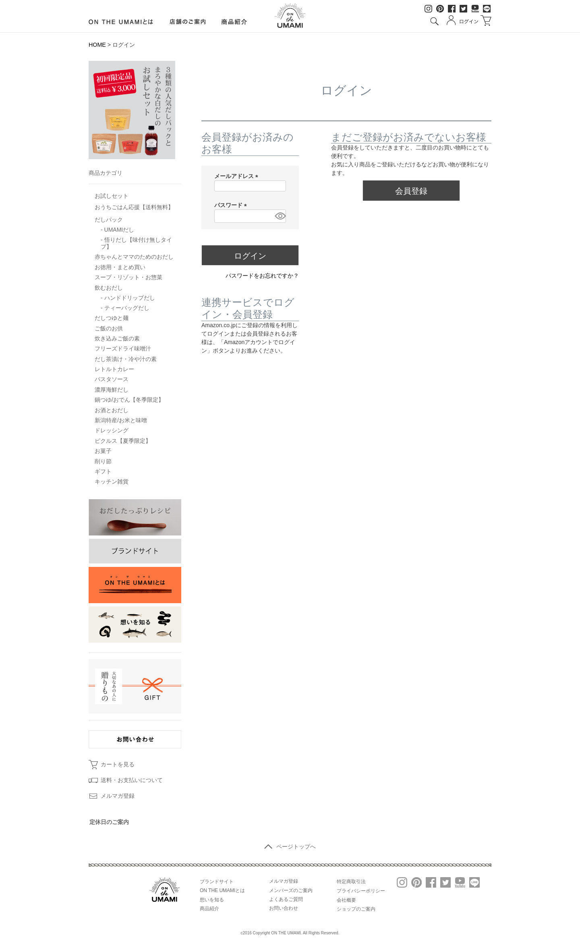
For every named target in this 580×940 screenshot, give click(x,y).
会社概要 (346, 900)
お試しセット (111, 196)
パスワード (232, 205)
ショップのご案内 (356, 909)
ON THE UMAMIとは (222, 890)
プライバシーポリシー (361, 891)
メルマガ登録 (118, 796)
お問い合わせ (283, 908)
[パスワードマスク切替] (279, 216)
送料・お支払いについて (132, 780)
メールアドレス (237, 176)
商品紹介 (209, 908)
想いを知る (212, 900)
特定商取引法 (351, 881)
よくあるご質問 (286, 899)
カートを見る (118, 764)
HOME (97, 45)
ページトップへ (290, 846)
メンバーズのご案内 (291, 890)
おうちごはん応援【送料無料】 (134, 207)
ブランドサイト (217, 881)
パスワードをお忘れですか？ (262, 275)
